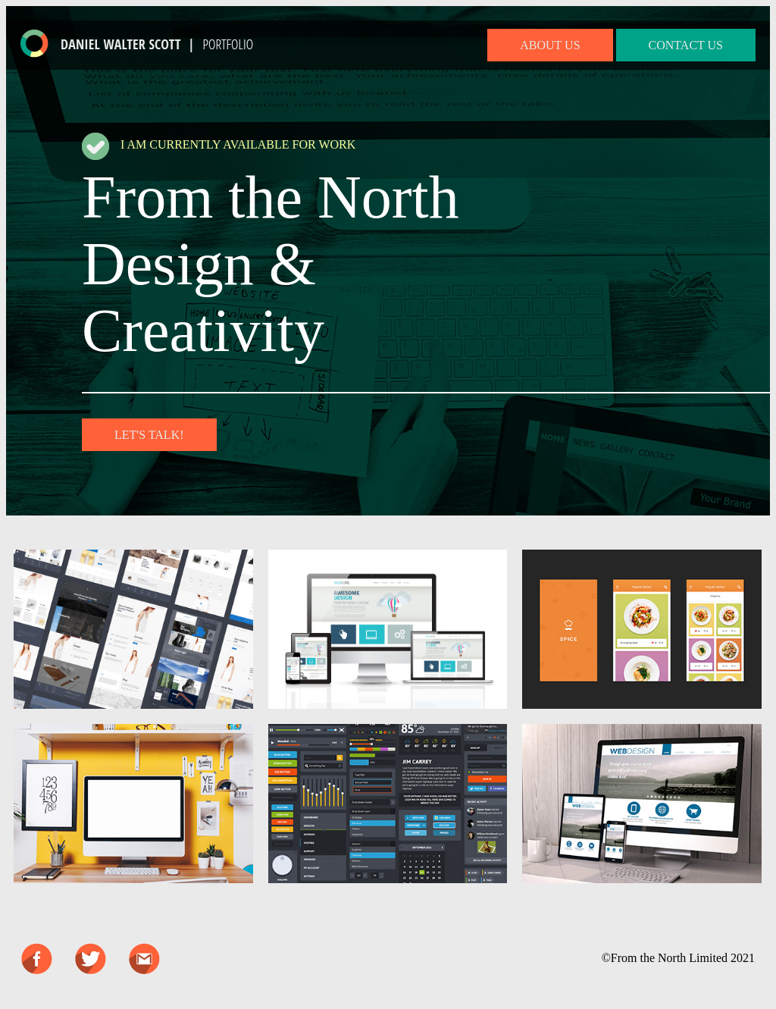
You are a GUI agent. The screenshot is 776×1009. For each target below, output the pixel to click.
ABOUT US (550, 45)
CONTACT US (686, 45)
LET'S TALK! (149, 434)
